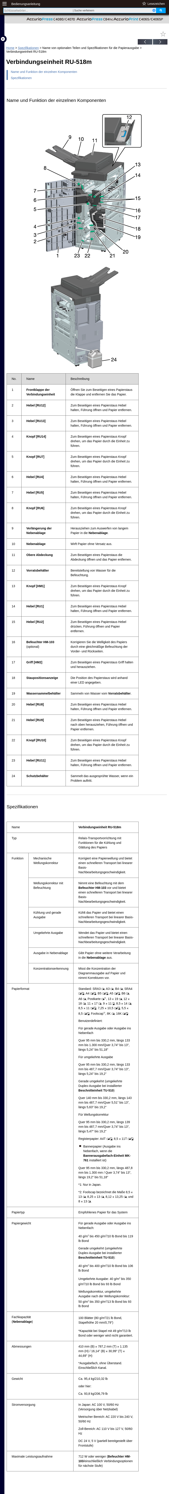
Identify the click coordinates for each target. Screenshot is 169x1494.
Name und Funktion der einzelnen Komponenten (44, 72)
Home (10, 48)
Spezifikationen (28, 48)
